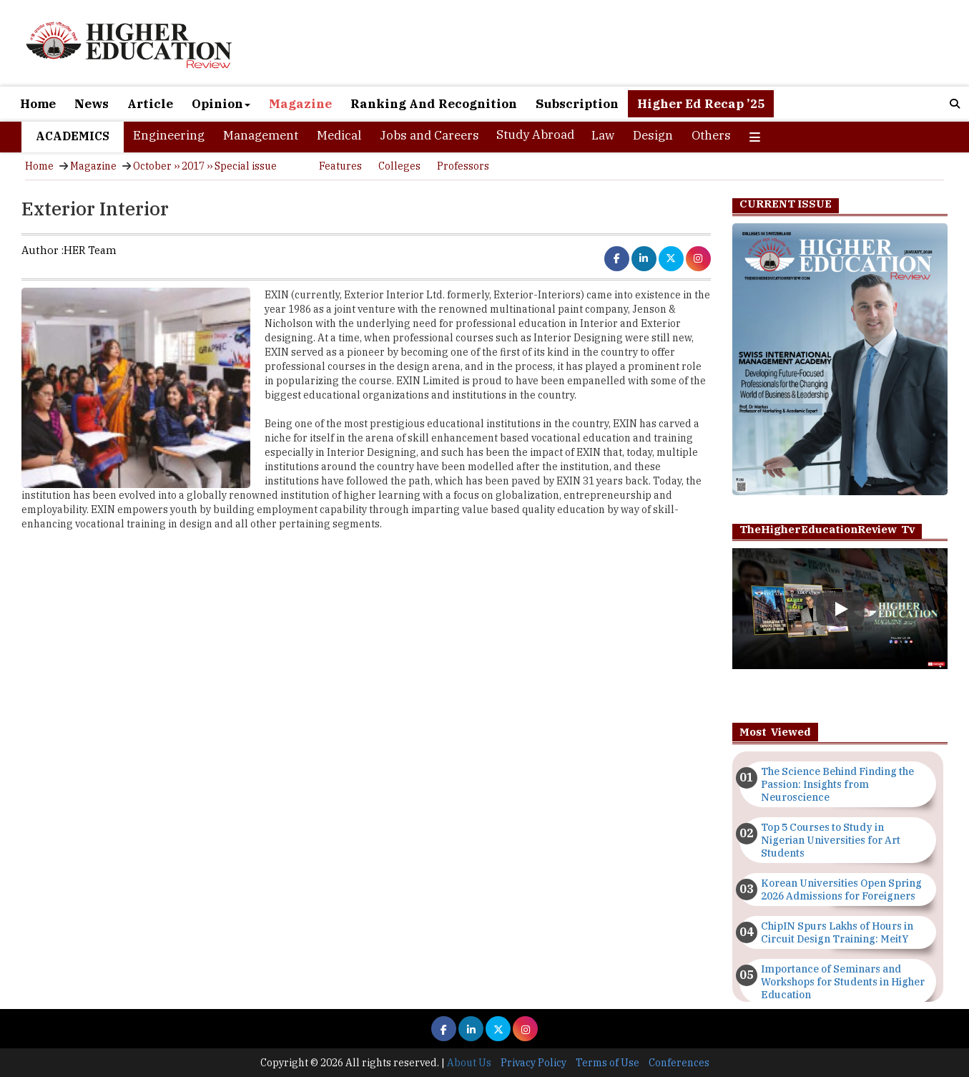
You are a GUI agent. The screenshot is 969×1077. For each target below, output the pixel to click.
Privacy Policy (533, 1062)
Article (150, 104)
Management (260, 135)
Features (340, 166)
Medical (339, 135)
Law (602, 135)
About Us (469, 1062)
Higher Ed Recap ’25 (700, 104)
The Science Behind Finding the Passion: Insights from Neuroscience (837, 784)
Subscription (577, 104)
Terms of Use (607, 1062)
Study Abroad (535, 134)
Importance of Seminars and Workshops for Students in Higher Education (843, 982)
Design (653, 135)
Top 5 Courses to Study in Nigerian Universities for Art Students (830, 840)
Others (711, 135)
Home (38, 104)
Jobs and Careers (429, 135)
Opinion (221, 104)
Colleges (399, 166)
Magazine (300, 104)
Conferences (679, 1062)
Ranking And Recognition (433, 104)
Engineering (169, 135)
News (91, 104)
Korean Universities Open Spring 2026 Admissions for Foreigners (841, 889)
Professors (463, 166)
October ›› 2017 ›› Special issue (205, 166)
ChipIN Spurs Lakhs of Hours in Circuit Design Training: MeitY (837, 932)
